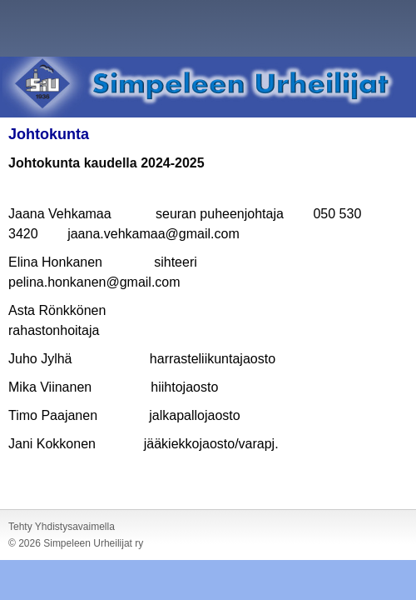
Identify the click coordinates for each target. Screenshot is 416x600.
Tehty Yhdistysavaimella (61, 526)
